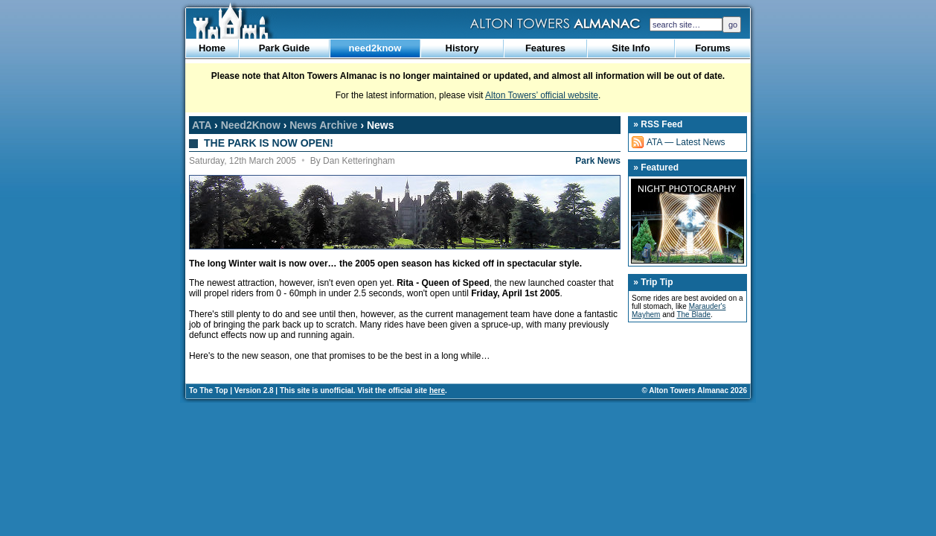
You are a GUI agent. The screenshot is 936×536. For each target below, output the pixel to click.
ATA (201, 125)
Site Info (631, 48)
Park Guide (284, 48)
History (462, 48)
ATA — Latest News (686, 142)
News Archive (323, 125)
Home (212, 48)
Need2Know (251, 125)
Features (545, 48)
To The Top (208, 390)
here (437, 390)
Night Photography (687, 221)
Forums (713, 48)
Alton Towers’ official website (541, 95)
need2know (375, 48)
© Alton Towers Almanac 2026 (694, 390)
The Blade (693, 314)
